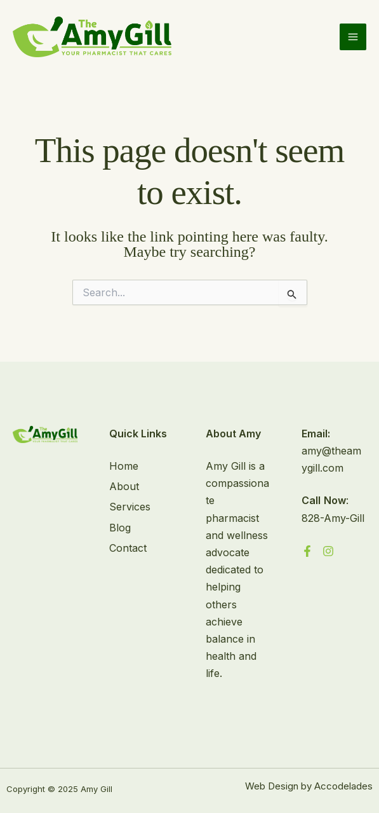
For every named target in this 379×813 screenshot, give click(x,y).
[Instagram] (328, 551)
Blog (120, 527)
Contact (128, 548)
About (124, 486)
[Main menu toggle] (353, 37)
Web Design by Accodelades (309, 786)
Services (129, 506)
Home (123, 466)
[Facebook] (307, 551)
